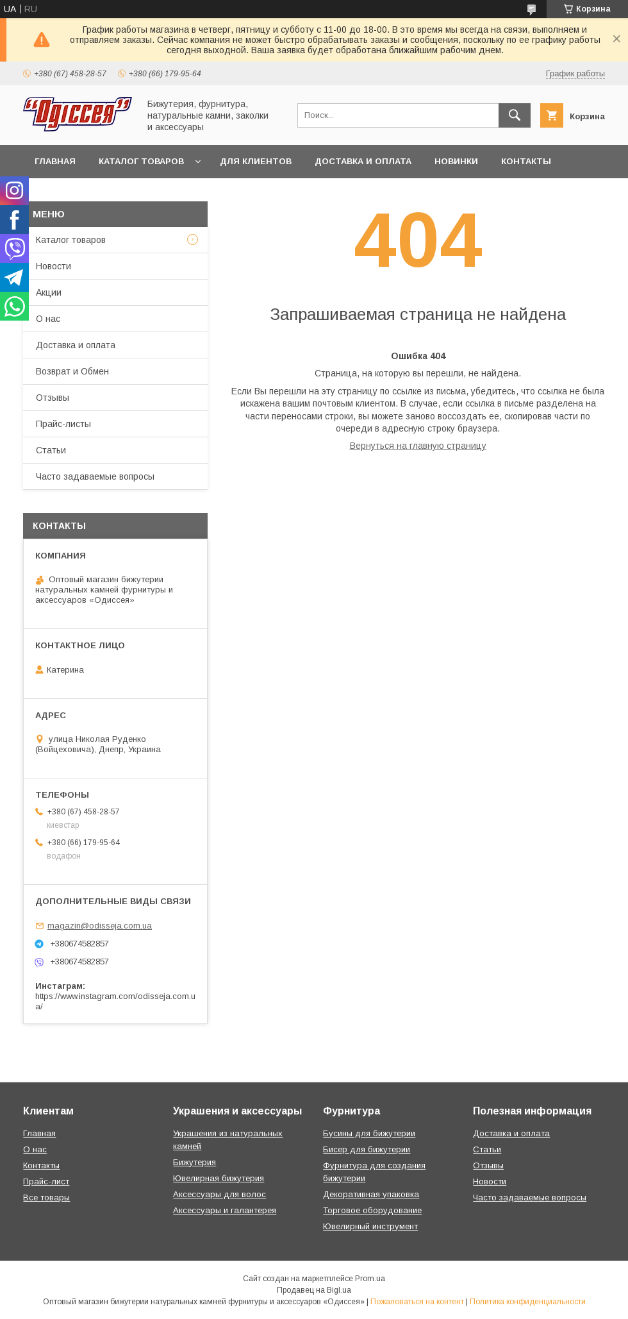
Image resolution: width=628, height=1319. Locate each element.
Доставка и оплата (363, 161)
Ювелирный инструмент (370, 1226)
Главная (55, 161)
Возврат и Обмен (72, 371)
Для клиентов (256, 161)
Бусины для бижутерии (369, 1133)
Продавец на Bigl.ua (314, 1290)
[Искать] (515, 115)
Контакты (526, 161)
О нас (48, 319)
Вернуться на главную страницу (418, 446)
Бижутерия (194, 1162)
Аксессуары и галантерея (224, 1210)
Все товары (46, 1197)
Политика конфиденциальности (528, 1301)
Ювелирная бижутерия (218, 1178)
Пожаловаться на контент (417, 1301)
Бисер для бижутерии (366, 1149)
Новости (53, 266)
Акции (49, 292)
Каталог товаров (141, 161)
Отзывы (52, 397)
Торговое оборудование (372, 1210)
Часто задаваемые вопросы (95, 476)
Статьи (51, 450)
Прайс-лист (46, 1181)
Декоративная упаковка (371, 1194)
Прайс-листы (63, 424)
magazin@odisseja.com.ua (99, 925)
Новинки (456, 161)
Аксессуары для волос (219, 1194)
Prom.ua (370, 1278)
